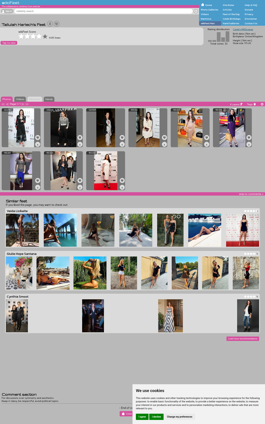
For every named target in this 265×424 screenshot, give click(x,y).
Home (208, 5)
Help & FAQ (251, 5)
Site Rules (228, 5)
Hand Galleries (231, 23)
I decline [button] (156, 416)
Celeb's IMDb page (243, 29)
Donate (249, 10)
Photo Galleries (209, 10)
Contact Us (251, 23)
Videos (205, 14)
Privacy (249, 14)
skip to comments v (251, 194)
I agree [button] (142, 416)
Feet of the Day (231, 14)
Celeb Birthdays (231, 19)
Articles (227, 10)
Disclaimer (251, 19)
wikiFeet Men (208, 23)
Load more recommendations (242, 338)
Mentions (206, 19)
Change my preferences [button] (179, 416)
